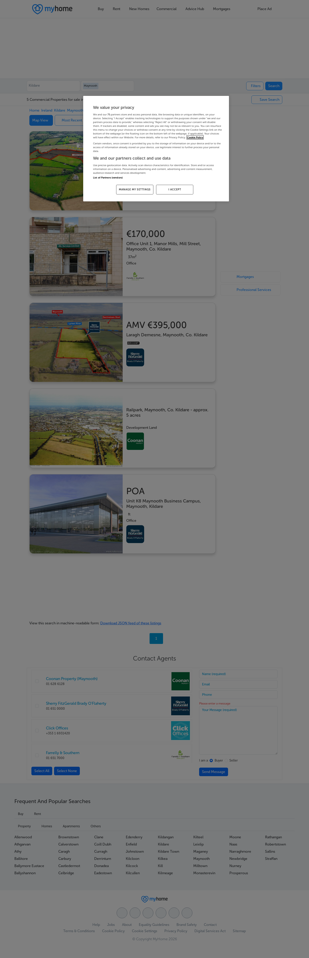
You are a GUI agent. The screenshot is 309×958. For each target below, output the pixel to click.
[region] (156, 148)
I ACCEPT (174, 189)
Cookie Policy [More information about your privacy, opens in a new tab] (195, 137)
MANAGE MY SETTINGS (135, 189)
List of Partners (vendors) (108, 177)
